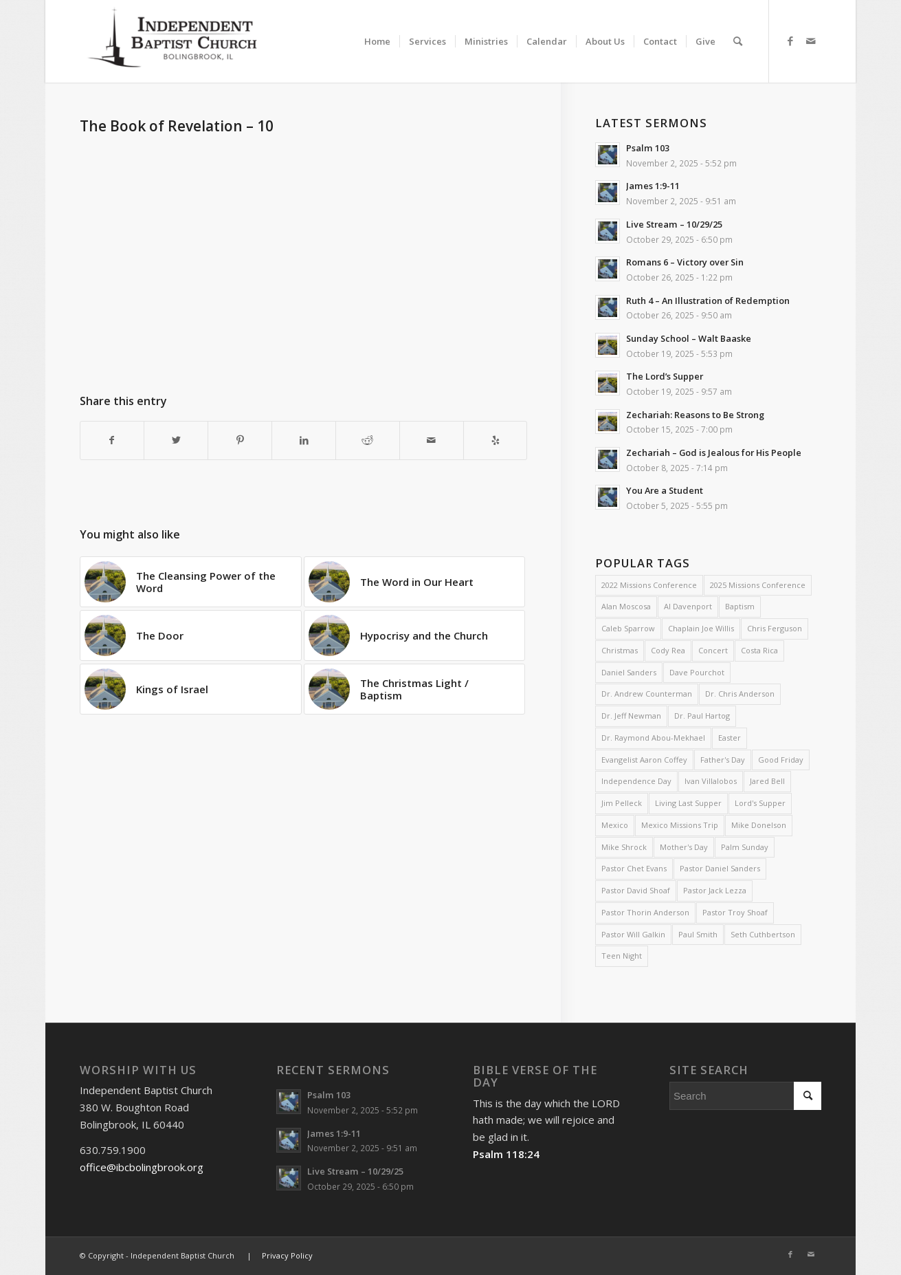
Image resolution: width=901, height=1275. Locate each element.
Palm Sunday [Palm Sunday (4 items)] (744, 847)
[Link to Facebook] (790, 40)
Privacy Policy (287, 1255)
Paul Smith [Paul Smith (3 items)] (698, 934)
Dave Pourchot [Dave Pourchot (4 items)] (696, 672)
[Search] (737, 41)
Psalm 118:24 (506, 1154)
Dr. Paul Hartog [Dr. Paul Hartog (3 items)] (702, 715)
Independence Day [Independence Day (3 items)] (636, 781)
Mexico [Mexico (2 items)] (614, 825)
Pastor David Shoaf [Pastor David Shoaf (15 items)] (635, 890)
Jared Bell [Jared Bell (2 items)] (767, 781)
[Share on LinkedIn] (303, 440)
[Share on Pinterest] (239, 440)
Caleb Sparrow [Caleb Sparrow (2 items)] (628, 628)
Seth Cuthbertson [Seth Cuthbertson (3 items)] (763, 934)
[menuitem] (377, 29)
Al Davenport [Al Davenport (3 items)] (688, 606)
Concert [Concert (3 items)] (713, 650)
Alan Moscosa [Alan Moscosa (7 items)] (626, 606)
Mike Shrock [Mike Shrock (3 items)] (624, 847)
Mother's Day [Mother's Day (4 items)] (684, 847)
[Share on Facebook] (112, 440)
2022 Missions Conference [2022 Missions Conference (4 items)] (649, 585)
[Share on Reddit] (367, 440)
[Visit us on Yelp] (495, 440)
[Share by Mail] (431, 440)
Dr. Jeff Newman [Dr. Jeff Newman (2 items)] (631, 715)
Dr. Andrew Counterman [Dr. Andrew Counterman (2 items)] (646, 693)
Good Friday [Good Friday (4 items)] (780, 759)
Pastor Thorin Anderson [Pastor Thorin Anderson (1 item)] (645, 912)
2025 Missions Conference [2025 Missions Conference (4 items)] (757, 585)
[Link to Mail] (811, 40)
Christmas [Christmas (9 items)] (619, 650)
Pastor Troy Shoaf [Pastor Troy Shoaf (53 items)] (735, 912)
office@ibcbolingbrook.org (141, 1167)
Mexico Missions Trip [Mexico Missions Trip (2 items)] (679, 825)
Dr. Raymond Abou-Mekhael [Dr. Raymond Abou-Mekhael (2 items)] (653, 737)
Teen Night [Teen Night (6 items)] (621, 955)
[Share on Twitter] (176, 440)
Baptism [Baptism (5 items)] (740, 606)
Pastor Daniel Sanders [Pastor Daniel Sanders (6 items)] (720, 868)
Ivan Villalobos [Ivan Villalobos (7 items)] (711, 781)
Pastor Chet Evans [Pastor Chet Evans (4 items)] (634, 868)
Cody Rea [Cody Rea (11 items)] (668, 650)
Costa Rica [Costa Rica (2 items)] (759, 650)
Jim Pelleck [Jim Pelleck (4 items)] (621, 803)
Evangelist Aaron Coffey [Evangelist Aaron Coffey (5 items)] (644, 759)
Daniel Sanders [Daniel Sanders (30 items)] (628, 672)
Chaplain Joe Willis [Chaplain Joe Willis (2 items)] (701, 628)
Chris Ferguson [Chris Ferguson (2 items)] (774, 628)
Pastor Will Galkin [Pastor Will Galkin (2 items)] (633, 934)
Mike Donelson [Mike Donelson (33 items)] (758, 825)
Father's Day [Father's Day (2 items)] (722, 759)
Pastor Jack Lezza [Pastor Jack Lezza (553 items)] (714, 890)
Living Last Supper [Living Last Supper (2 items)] (688, 803)
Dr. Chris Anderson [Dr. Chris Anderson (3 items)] (740, 693)
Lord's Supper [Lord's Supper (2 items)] (760, 803)
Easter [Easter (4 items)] (729, 737)
